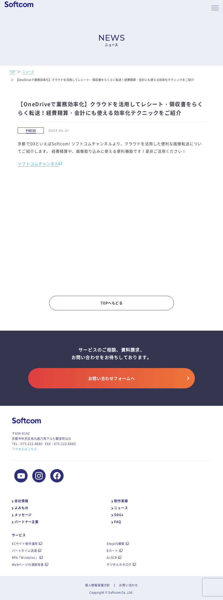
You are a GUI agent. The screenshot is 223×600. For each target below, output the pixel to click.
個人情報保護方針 (97, 585)
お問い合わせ (128, 585)
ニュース (121, 507)
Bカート (112, 550)
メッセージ (23, 514)
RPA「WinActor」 (25, 557)
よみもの (21, 507)
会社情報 (21, 500)
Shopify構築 (116, 543)
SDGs (118, 514)
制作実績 (121, 500)
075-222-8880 (32, 444)
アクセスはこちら (24, 449)
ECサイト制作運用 (25, 543)
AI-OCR (112, 557)
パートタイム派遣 (24, 550)
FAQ (117, 521)
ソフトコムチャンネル (38, 163)
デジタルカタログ (119, 564)
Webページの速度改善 (28, 564)
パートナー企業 (27, 521)
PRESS (31, 130)
